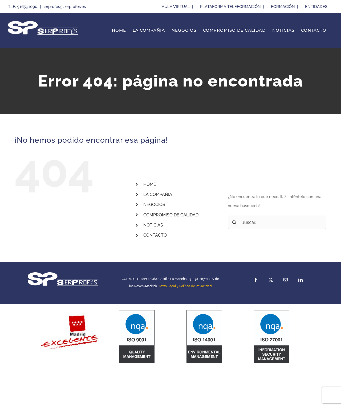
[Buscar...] (277, 222)
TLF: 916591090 (23, 6)
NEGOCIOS (154, 204)
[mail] (285, 280)
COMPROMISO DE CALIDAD (170, 214)
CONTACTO (155, 235)
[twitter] (270, 280)
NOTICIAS (153, 225)
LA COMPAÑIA (157, 194)
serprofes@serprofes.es (64, 6)
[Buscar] (234, 222)
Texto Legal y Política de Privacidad (185, 286)
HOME (149, 184)
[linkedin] (300, 280)
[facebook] (256, 280)
